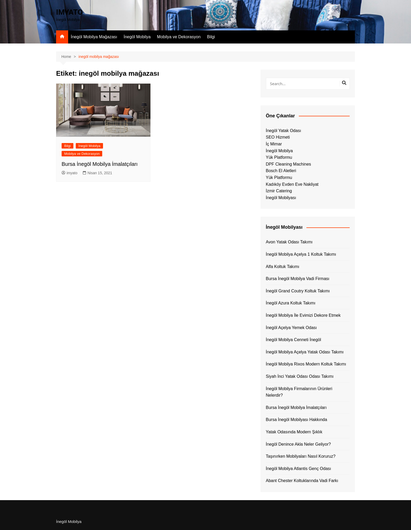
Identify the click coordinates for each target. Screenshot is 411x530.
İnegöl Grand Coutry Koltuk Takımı (298, 291)
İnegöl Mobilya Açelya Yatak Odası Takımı (305, 352)
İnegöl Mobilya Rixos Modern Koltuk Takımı (306, 364)
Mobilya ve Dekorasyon (179, 37)
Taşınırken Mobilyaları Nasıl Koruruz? (301, 456)
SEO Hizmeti (278, 137)
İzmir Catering (279, 191)
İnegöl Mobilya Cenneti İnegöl (293, 339)
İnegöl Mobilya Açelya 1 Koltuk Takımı (301, 254)
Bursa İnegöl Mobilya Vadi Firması (297, 278)
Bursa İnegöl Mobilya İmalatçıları (100, 164)
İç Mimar (274, 144)
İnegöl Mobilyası (281, 197)
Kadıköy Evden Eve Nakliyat (292, 184)
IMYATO (69, 12)
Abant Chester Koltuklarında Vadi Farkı (302, 480)
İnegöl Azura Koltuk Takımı (290, 303)
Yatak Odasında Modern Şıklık (294, 432)
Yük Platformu (279, 157)
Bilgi (211, 37)
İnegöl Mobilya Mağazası (94, 37)
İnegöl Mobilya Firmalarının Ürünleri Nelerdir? (299, 392)
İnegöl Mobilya (136, 37)
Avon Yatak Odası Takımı (289, 242)
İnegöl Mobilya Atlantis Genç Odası (298, 468)
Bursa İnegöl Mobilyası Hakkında (296, 419)
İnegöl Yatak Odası (283, 130)
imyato (69, 173)
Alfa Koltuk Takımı (282, 266)
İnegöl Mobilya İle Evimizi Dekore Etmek (303, 315)
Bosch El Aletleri (281, 170)
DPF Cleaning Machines (288, 164)
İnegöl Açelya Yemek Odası (291, 327)
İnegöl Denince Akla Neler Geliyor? (298, 444)
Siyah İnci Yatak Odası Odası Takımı (300, 376)
